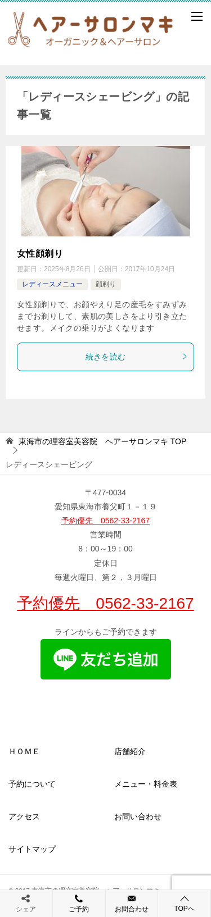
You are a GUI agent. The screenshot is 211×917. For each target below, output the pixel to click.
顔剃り (106, 284)
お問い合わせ (137, 816)
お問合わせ (132, 903)
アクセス (24, 816)
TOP (102, 441)
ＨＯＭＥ (24, 751)
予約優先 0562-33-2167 (105, 520)
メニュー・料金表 (145, 783)
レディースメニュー (52, 284)
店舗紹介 (130, 751)
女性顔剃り (40, 253)
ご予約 (79, 903)
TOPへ (184, 903)
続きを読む (137, 356)
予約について (32, 783)
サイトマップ (32, 849)
